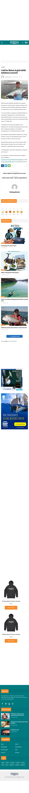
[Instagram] (12, 714)
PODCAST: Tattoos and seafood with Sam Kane (17, 725)
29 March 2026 (4, 285)
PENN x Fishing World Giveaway (10, 283)
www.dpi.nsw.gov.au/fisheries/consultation (12, 170)
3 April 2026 (4, 258)
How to (17, 755)
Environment (18, 757)
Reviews (17, 763)
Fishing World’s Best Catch (8, 256)
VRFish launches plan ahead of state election (14, 338)
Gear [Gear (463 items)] (3, 775)
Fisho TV (3, 763)
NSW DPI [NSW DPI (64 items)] (12, 775)
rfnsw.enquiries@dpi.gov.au (8, 172)
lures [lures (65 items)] (7, 775)
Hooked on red (15, 740)
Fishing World (8, 87)
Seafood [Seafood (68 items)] (17, 775)
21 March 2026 (4, 340)
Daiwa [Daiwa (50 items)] (7, 773)
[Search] (23, 43)
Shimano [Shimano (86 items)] (23, 775)
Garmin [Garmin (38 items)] (22, 773)
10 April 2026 (14, 728)
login (6, 352)
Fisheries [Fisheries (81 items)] (12, 773)
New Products (4, 760)
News (3, 254)
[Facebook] (2, 714)
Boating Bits (4, 757)
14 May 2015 (15, 87)
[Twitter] (5, 714)
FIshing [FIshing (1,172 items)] (17, 773)
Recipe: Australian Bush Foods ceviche (19, 733)
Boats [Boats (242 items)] (3, 773)
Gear (3, 280)
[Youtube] (9, 714)
